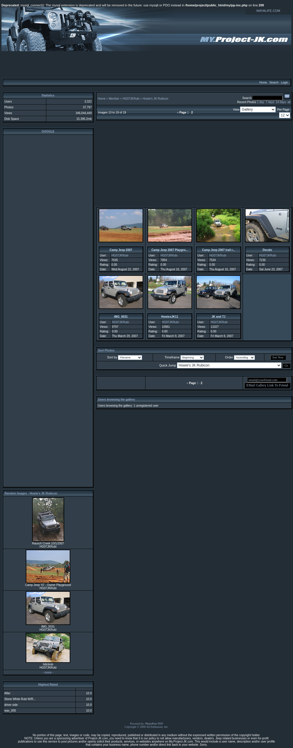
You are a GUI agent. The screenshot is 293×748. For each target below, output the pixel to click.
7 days (270, 102)
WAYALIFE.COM (268, 10)
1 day (260, 102)
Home (263, 82)
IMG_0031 (121, 316)
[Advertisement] (146, 64)
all (289, 102)
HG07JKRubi (131, 98)
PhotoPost (151, 723)
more (47, 672)
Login (284, 82)
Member (114, 98)
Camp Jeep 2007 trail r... (218, 250)
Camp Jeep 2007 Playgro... (170, 250)
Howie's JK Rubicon (155, 98)
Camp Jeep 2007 (121, 250)
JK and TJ (219, 316)
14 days (281, 102)
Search (274, 82)
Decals (267, 250)
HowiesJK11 (169, 316)
